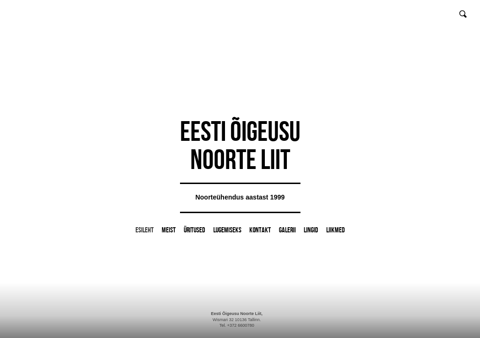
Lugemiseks (227, 230)
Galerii (287, 230)
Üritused (194, 230)
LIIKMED (335, 230)
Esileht (144, 230)
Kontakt (260, 230)
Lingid (311, 230)
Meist (169, 230)
